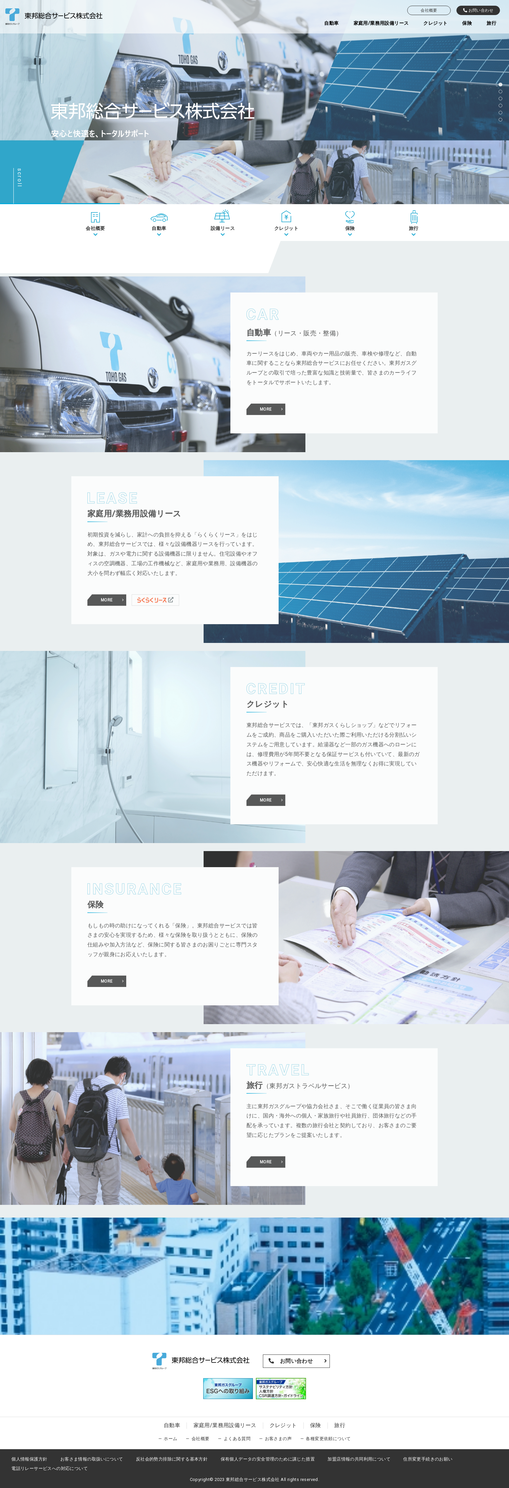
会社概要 (429, 10)
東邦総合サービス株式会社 (253, 1479)
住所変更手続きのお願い (427, 1459)
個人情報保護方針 (29, 1459)
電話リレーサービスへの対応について (49, 1468)
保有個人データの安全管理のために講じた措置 (268, 1459)
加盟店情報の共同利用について (359, 1459)
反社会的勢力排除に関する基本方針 (172, 1459)
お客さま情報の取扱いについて (91, 1459)
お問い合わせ (478, 10)
